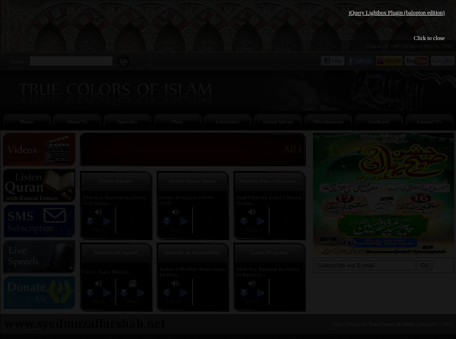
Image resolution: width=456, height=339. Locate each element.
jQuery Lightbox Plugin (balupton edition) (397, 12)
